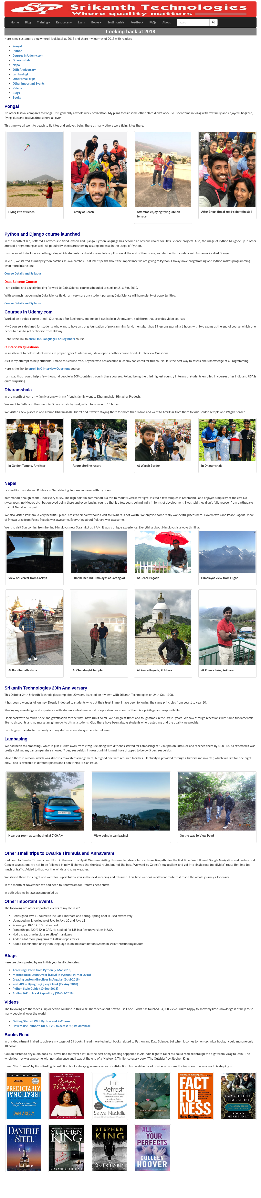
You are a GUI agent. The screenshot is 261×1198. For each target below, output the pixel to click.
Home (15, 22)
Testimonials (116, 22)
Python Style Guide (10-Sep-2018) (35, 989)
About (166, 22)
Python (17, 51)
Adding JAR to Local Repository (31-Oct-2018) (43, 993)
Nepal (17, 65)
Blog (28, 22)
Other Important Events (29, 83)
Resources (64, 22)
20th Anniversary (24, 70)
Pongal (17, 46)
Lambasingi (20, 74)
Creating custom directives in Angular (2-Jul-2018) (46, 979)
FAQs (152, 22)
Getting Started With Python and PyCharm (41, 1021)
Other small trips (24, 79)
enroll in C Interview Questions (49, 369)
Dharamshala (22, 60)
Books (96, 22)
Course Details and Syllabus (22, 273)
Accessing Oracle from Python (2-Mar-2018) (42, 970)
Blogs (16, 93)
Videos (17, 88)
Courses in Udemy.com (28, 55)
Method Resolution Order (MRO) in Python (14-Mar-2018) (52, 975)
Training (43, 22)
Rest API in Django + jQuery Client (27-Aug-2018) (45, 984)
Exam (81, 22)
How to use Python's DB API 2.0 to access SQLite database (52, 1026)
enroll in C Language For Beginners (52, 339)
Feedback (136, 22)
